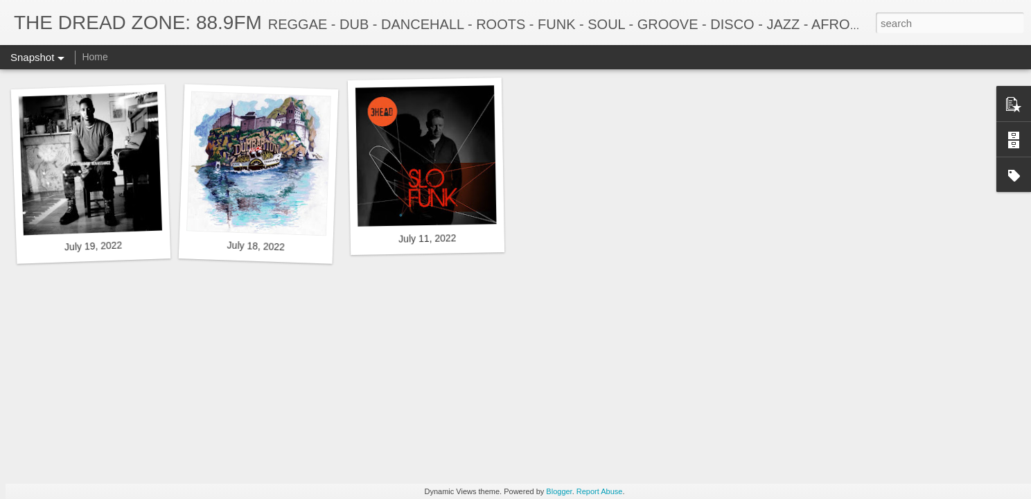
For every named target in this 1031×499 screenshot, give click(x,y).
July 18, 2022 (256, 245)
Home (94, 56)
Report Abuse (599, 491)
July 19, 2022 (93, 245)
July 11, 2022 (427, 238)
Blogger (559, 491)
